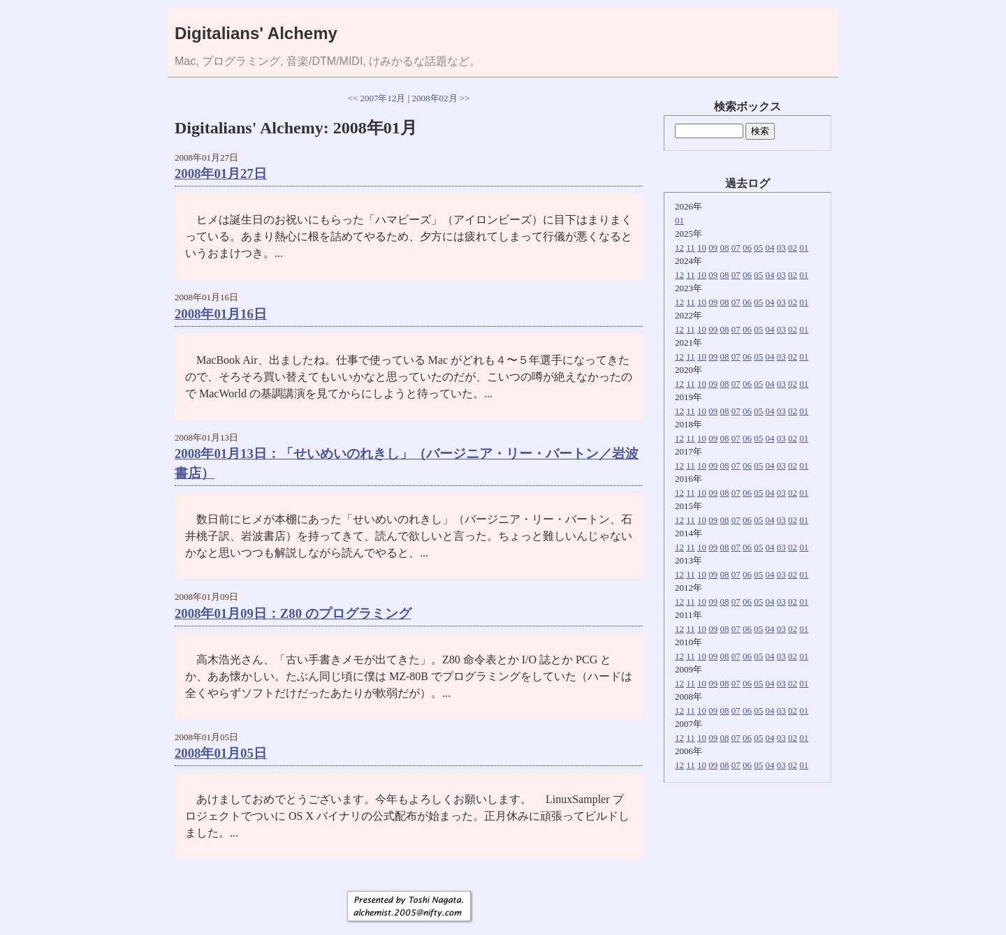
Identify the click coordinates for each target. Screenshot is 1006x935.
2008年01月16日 (221, 314)
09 (712, 247)
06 (747, 247)
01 (679, 220)
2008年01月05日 (221, 753)
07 (736, 247)
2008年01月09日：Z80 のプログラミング (293, 613)
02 (792, 247)
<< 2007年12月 (377, 98)
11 (690, 247)
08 (724, 247)
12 (679, 247)
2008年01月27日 (221, 173)
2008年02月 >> (441, 98)
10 (701, 247)
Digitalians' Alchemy (256, 33)
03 (781, 247)
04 (770, 247)
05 (758, 247)
